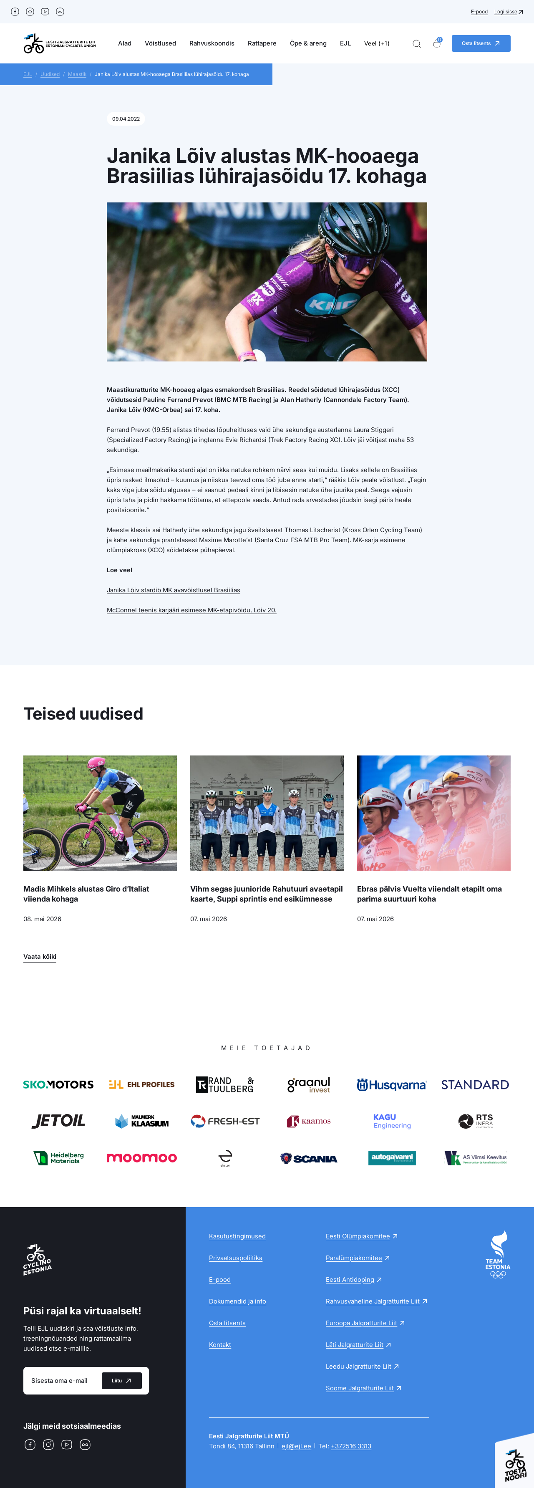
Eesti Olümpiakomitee (358, 1236)
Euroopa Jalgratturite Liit (361, 1323)
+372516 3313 (351, 1446)
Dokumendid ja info (237, 1301)
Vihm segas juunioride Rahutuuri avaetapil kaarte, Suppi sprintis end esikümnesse (266, 893)
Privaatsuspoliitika (235, 1258)
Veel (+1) (377, 43)
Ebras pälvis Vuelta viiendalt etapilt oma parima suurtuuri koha (429, 893)
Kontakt (220, 1345)
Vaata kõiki (39, 956)
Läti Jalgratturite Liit (354, 1345)
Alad (124, 43)
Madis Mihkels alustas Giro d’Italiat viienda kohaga (86, 893)
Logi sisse (505, 11)
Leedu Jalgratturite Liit (358, 1366)
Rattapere (262, 43)
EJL (345, 43)
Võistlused (160, 43)
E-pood (479, 11)
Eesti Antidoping (350, 1279)
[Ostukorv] (437, 43)
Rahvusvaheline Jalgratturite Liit (373, 1301)
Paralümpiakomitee (354, 1258)
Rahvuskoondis (211, 43)
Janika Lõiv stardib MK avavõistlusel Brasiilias (173, 590)
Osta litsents (227, 1323)
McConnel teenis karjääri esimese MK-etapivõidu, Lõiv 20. (192, 610)
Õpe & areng (308, 43)
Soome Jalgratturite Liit (360, 1388)
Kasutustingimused (237, 1236)
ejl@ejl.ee (296, 1446)
